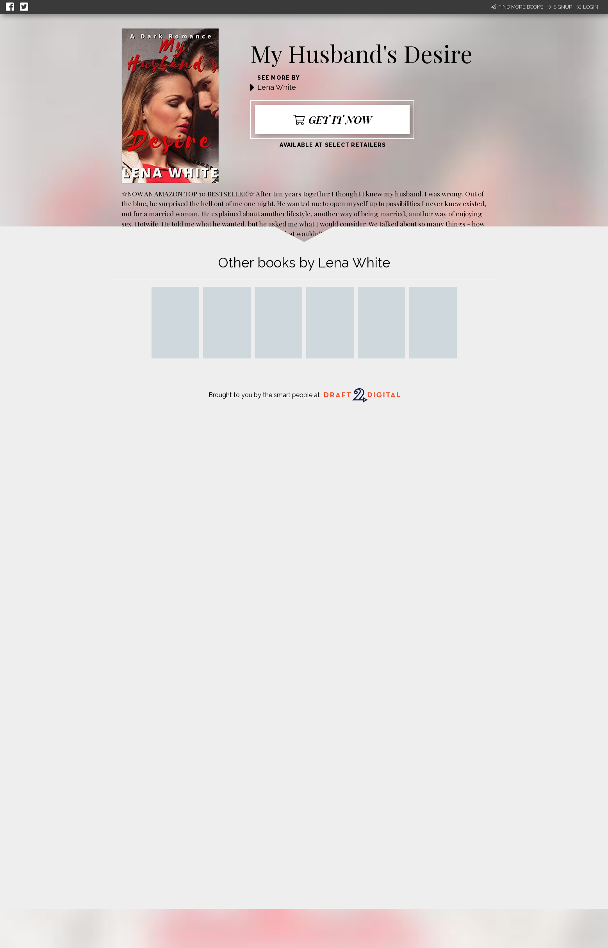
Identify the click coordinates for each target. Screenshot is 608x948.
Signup (559, 7)
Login (587, 7)
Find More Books (517, 7)
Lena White (276, 87)
